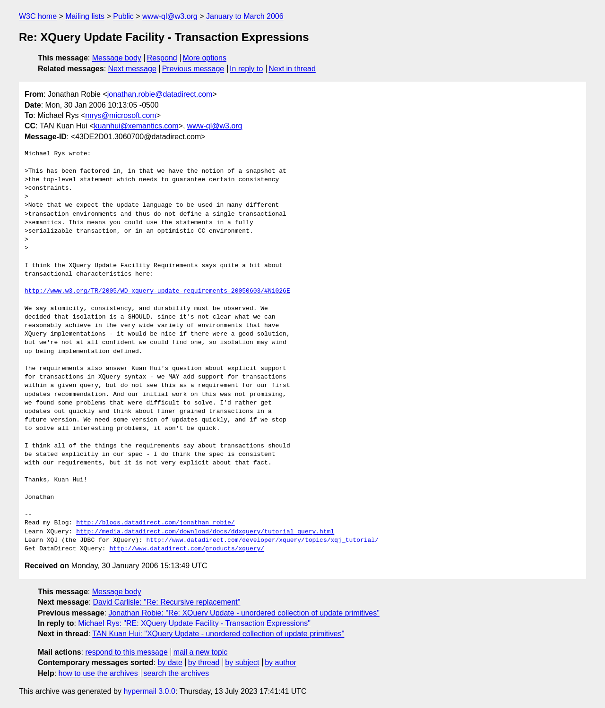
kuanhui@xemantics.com (136, 126)
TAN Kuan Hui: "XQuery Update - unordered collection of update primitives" (218, 634)
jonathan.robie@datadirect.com (160, 94)
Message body (116, 58)
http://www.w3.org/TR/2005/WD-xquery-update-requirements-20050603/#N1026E (157, 291)
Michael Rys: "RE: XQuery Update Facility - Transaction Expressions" (194, 623)
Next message (132, 69)
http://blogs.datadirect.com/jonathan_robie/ (155, 523)
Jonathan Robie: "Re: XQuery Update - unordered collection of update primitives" (243, 613)
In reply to (246, 69)
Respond (162, 58)
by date (169, 662)
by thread (204, 662)
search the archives (176, 673)
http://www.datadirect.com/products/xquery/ (186, 549)
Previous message (193, 69)
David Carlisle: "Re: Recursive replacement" (167, 602)
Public (123, 16)
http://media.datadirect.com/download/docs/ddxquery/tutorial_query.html (205, 532)
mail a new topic (200, 652)
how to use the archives (98, 673)
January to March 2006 (245, 16)
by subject (242, 662)
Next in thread (292, 69)
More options (205, 58)
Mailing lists (84, 16)
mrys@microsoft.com (120, 115)
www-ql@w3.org (170, 16)
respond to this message (126, 652)
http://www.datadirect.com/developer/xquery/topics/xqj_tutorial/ (262, 540)
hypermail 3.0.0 (149, 691)
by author (280, 662)
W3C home (38, 16)
